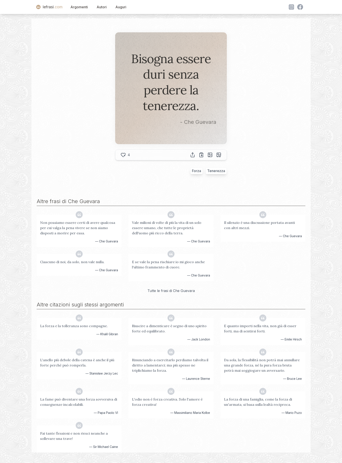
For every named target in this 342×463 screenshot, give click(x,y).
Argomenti (79, 7)
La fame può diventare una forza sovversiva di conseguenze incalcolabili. (78, 402)
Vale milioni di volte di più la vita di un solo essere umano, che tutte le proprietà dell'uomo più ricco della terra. (166, 227)
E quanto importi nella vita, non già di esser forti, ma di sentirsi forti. (260, 328)
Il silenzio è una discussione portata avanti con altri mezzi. (259, 225)
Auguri (120, 7)
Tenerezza (216, 171)
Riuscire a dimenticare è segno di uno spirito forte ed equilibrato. (169, 328)
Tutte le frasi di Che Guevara (171, 291)
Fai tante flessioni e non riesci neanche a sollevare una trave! (74, 436)
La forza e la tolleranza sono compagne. (74, 326)
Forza (196, 171)
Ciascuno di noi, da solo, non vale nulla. (72, 262)
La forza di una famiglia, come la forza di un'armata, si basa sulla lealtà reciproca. (258, 402)
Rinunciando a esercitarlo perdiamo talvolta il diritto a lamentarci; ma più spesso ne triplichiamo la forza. (170, 365)
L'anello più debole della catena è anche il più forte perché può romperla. (77, 362)
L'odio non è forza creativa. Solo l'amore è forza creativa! (167, 402)
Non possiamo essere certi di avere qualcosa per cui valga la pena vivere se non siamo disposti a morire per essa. (77, 227)
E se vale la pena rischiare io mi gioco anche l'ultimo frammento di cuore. (168, 264)
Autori (102, 7)
